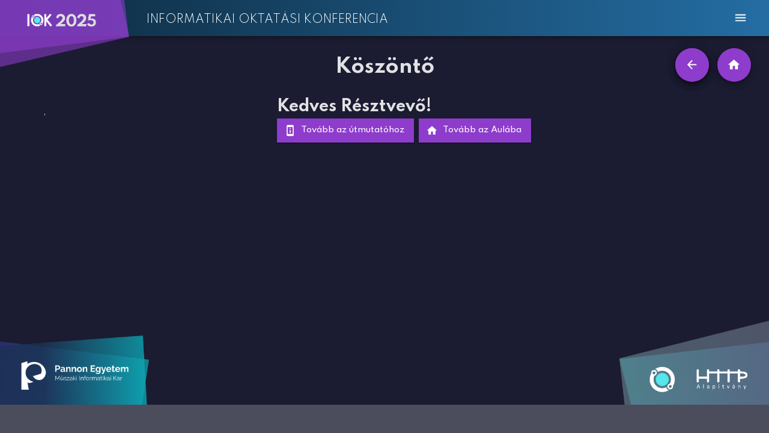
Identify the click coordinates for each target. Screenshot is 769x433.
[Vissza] (692, 65)
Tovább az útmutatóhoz (345, 130)
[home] (734, 65)
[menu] (740, 18)
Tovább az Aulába (475, 130)
